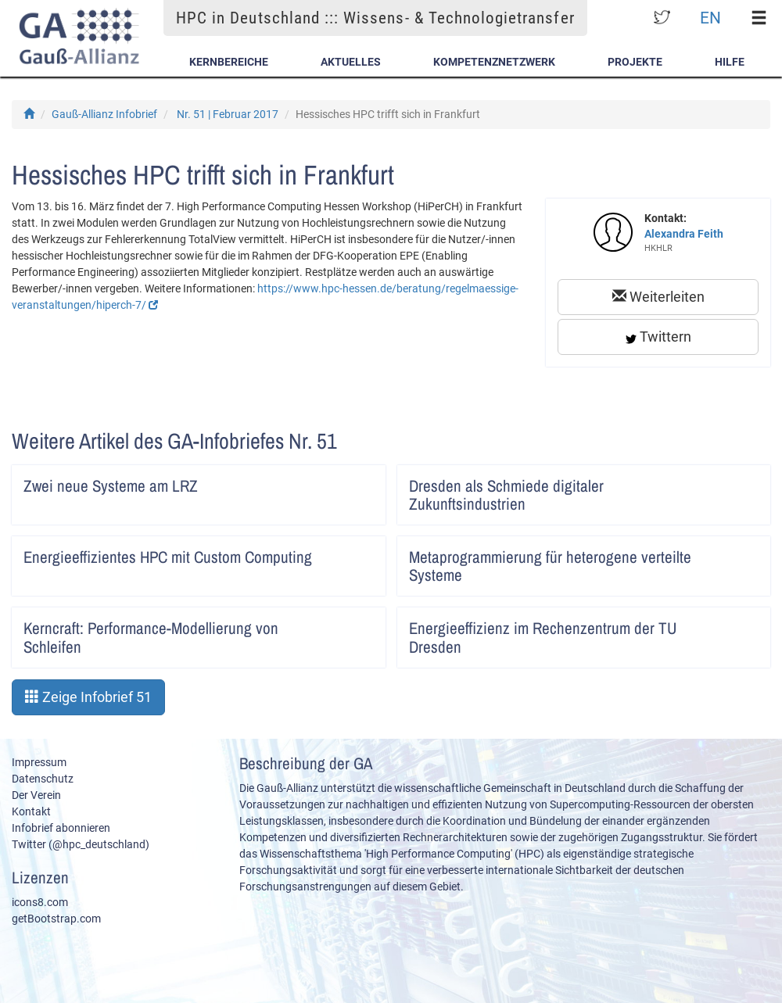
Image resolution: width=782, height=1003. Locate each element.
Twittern (658, 336)
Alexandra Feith (683, 233)
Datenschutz (43, 778)
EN (710, 18)
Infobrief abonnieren (61, 828)
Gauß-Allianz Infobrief (104, 114)
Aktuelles (351, 62)
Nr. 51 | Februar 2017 (227, 114)
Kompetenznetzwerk (494, 62)
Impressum (39, 762)
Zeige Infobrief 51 (88, 697)
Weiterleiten (658, 296)
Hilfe (729, 62)
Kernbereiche (228, 62)
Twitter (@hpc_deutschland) (80, 844)
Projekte (635, 62)
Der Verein (36, 795)
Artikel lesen (363, 481)
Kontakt (31, 811)
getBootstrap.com (56, 918)
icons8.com (40, 902)
